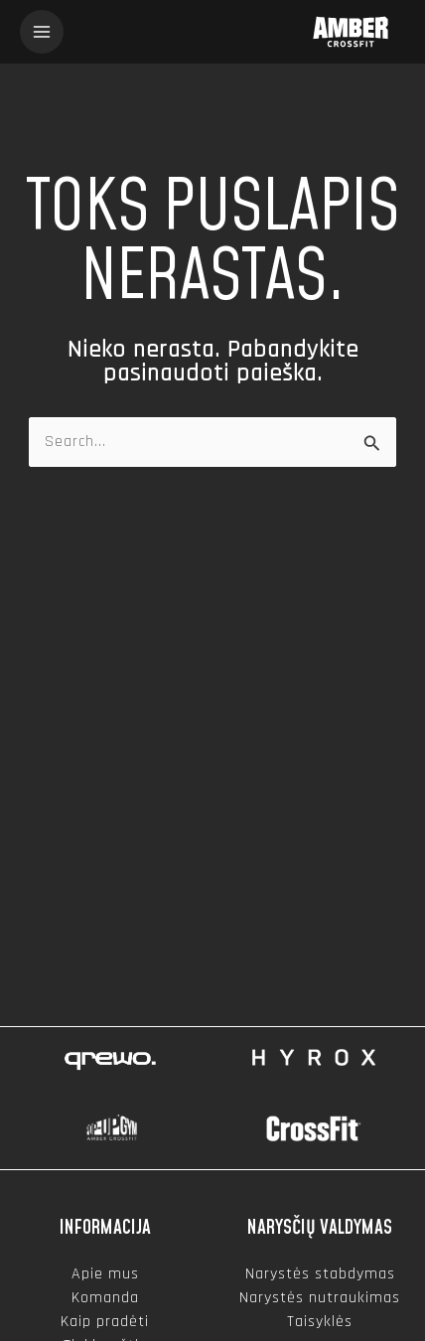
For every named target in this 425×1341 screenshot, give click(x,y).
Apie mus (105, 1274)
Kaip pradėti (105, 1321)
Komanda (105, 1297)
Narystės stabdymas (320, 1274)
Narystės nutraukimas (319, 1297)
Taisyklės (320, 1321)
